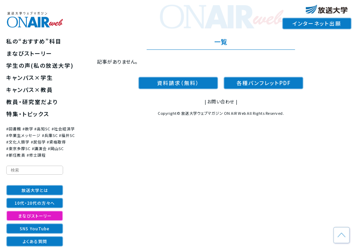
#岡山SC (56, 148)
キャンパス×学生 (29, 77)
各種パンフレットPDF (263, 82)
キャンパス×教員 (29, 89)
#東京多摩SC (18, 148)
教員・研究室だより (32, 102)
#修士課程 (36, 155)
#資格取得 (56, 142)
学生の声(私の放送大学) (40, 65)
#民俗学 (38, 142)
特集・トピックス (27, 114)
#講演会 (39, 148)
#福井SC (67, 135)
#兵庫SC (50, 135)
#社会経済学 (63, 128)
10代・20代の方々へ (35, 203)
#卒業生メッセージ (23, 135)
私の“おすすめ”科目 (34, 41)
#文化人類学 (17, 142)
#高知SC (42, 128)
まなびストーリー (29, 53)
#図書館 (13, 128)
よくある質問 (35, 241)
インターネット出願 (317, 23)
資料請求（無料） (178, 82)
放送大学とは (34, 190)
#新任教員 (15, 155)
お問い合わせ (221, 101)
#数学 (28, 128)
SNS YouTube (35, 228)
